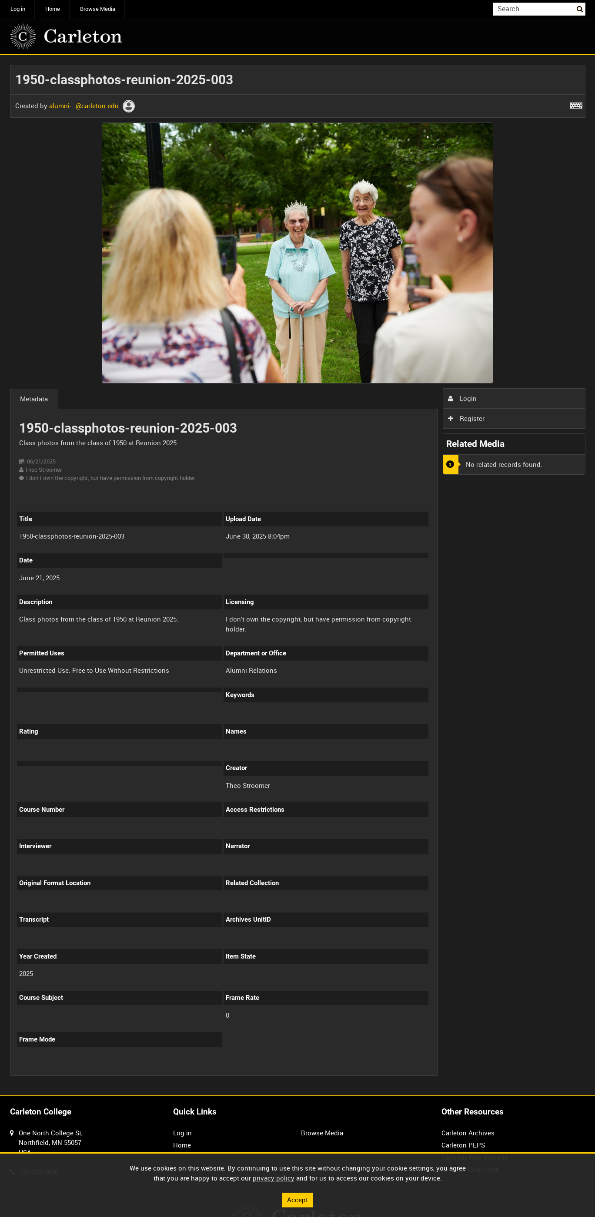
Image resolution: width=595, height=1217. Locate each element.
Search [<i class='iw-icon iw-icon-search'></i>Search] (580, 8)
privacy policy (273, 1178)
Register (466, 418)
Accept (297, 1199)
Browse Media (97, 9)
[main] (297, 575)
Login (462, 398)
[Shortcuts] (576, 104)
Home (52, 9)
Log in (17, 9)
